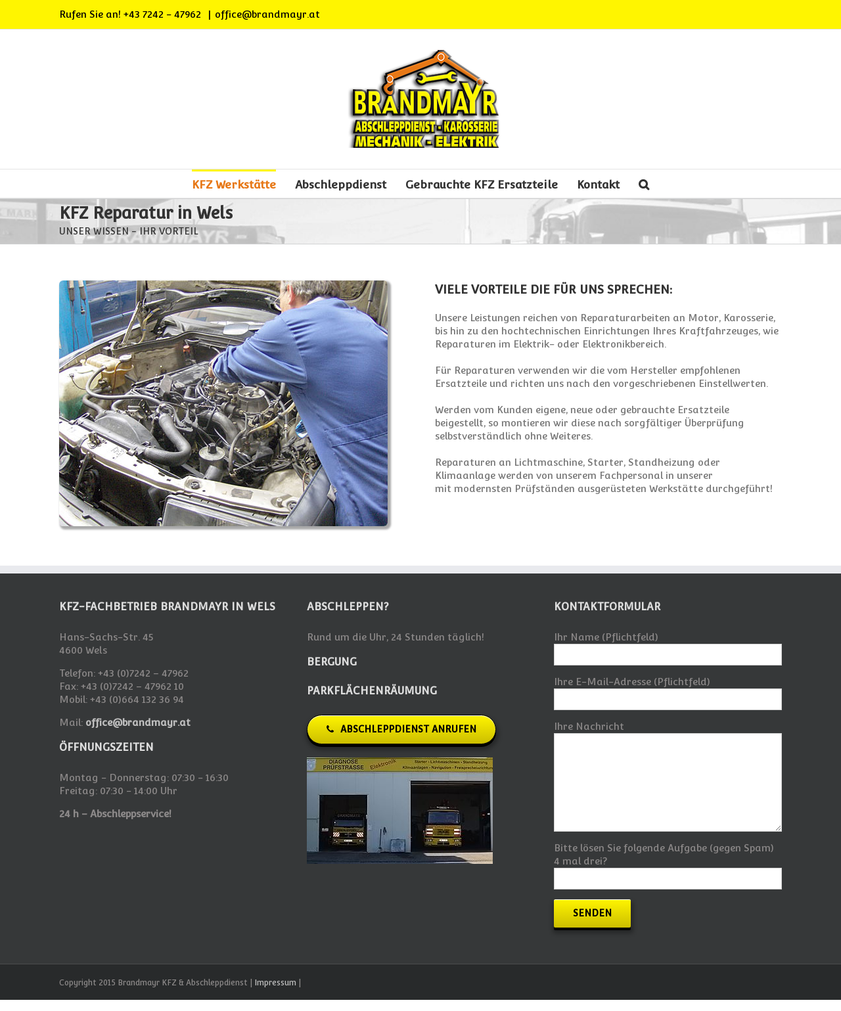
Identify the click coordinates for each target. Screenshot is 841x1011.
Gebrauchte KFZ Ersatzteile (481, 184)
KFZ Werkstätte (234, 184)
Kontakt (598, 184)
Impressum (275, 982)
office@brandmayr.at (267, 14)
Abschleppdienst (340, 184)
